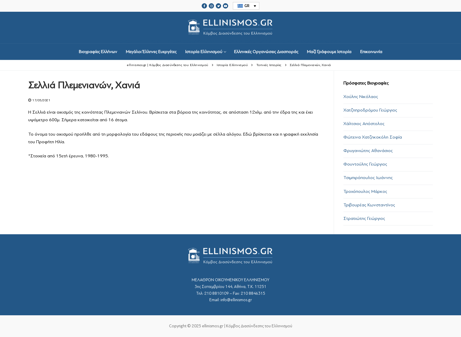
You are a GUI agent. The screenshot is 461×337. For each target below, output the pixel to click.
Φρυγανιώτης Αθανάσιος (368, 150)
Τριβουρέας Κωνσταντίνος (369, 205)
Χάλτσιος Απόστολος (364, 123)
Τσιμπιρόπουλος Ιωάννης (368, 177)
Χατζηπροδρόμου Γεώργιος (370, 110)
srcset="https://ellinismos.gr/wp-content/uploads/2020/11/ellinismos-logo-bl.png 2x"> (230, 28)
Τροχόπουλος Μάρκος (365, 191)
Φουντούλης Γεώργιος (365, 164)
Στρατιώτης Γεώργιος (364, 218)
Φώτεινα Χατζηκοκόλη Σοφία (372, 137)
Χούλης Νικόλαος (360, 96)
